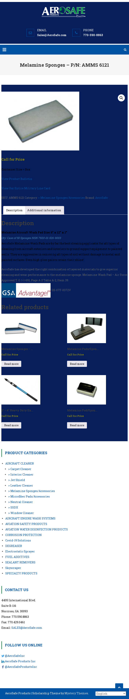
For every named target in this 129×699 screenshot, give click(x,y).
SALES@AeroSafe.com (26, 628)
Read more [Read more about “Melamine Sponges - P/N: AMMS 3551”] (11, 364)
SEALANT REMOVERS (20, 562)
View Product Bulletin (16, 179)
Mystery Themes (76, 693)
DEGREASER (13, 546)
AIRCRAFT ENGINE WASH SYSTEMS (30, 518)
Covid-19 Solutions (18, 540)
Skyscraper (13, 568)
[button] (121, 97)
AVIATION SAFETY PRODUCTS (26, 524)
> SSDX (13, 507)
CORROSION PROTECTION (23, 535)
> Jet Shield (16, 480)
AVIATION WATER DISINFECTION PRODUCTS (36, 529)
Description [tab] (14, 210)
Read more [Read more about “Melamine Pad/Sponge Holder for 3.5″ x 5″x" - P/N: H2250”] (77, 425)
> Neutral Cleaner (20, 502)
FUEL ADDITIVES (17, 557)
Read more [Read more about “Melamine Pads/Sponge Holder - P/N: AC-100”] (77, 364)
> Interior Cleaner (20, 474)
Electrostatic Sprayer (20, 551)
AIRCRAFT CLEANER (19, 463)
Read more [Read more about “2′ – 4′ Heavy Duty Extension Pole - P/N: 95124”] (11, 425)
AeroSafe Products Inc (20, 661)
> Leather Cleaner (20, 485)
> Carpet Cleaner (19, 469)
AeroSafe (101, 198)
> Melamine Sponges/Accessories (61, 198)
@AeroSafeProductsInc (21, 667)
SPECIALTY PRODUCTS (21, 573)
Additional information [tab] (44, 210)
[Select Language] (110, 693)
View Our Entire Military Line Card (25, 188)
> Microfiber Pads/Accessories (29, 496)
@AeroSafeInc (15, 656)
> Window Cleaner (21, 513)
